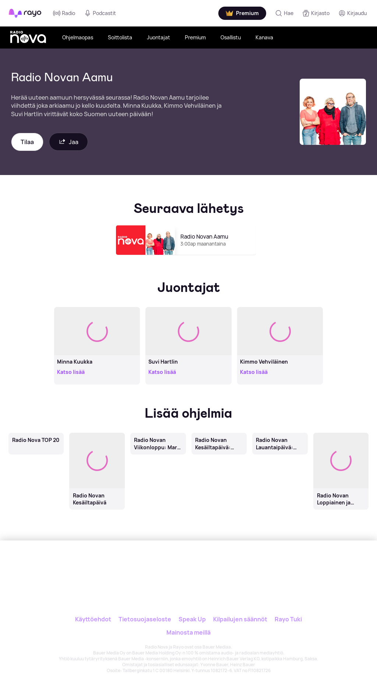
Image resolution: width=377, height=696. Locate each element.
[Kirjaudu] (352, 13)
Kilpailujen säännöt (240, 619)
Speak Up (192, 619)
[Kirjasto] (316, 13)
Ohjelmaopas (77, 37)
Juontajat (158, 37)
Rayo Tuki (288, 619)
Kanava (264, 37)
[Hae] (284, 13)
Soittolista (120, 37)
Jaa (68, 142)
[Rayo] (159, 565)
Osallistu (231, 37)
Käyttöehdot (93, 619)
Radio (64, 13)
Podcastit (100, 13)
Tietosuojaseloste (145, 619)
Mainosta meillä (188, 632)
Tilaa (27, 142)
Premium (195, 37)
